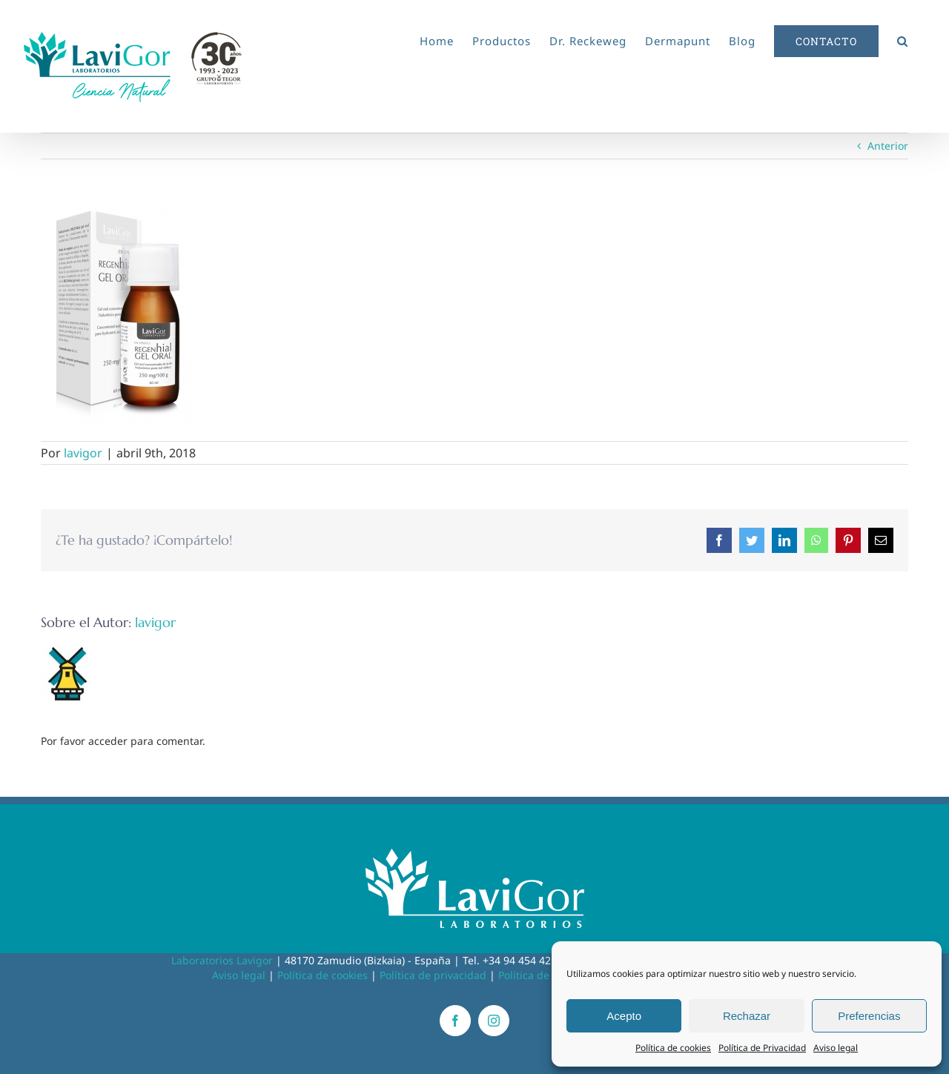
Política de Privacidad (762, 1047)
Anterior (887, 146)
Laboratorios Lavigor (222, 960)
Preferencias (869, 1016)
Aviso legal (835, 1047)
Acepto (623, 1016)
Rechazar (746, 1016)
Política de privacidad (433, 975)
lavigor (83, 453)
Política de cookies (673, 1047)
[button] (902, 38)
